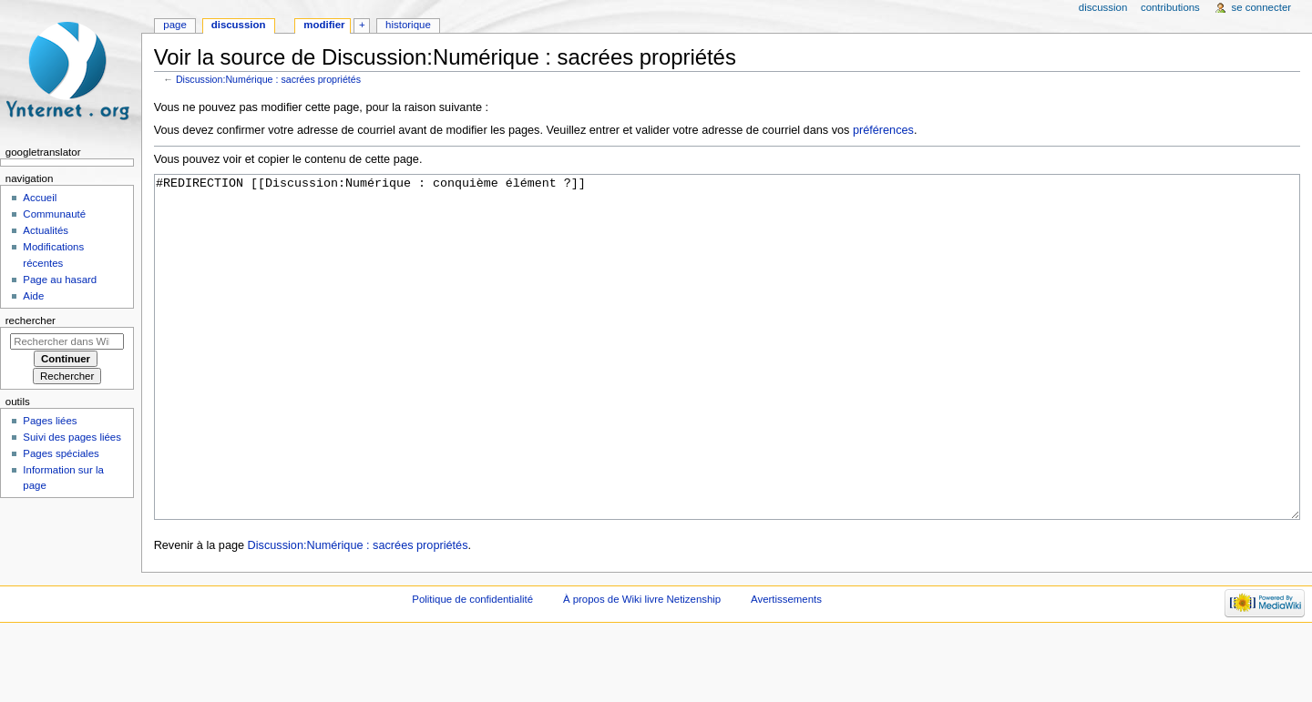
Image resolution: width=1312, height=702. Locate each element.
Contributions (1170, 7)
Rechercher (30, 320)
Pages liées (50, 420)
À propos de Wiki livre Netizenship (642, 667)
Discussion (238, 24)
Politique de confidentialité (472, 667)
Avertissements (786, 667)
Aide (33, 295)
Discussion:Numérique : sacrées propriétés (268, 79)
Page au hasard (60, 279)
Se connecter (1262, 7)
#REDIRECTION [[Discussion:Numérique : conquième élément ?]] (727, 381)
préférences (883, 130)
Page (174, 24)
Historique (408, 24)
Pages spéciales (60, 453)
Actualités (45, 230)
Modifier (323, 24)
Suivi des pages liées (72, 437)
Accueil (39, 197)
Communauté (54, 214)
